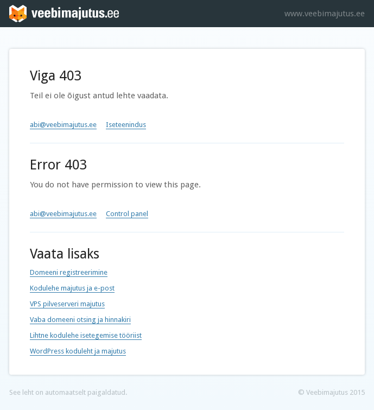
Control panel (127, 214)
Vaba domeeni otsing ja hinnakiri (80, 320)
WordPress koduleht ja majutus (78, 351)
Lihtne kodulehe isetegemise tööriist (86, 335)
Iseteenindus (126, 125)
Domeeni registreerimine (68, 272)
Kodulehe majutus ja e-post (72, 288)
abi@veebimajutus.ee (63, 125)
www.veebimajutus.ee (324, 13)
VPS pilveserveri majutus (67, 304)
